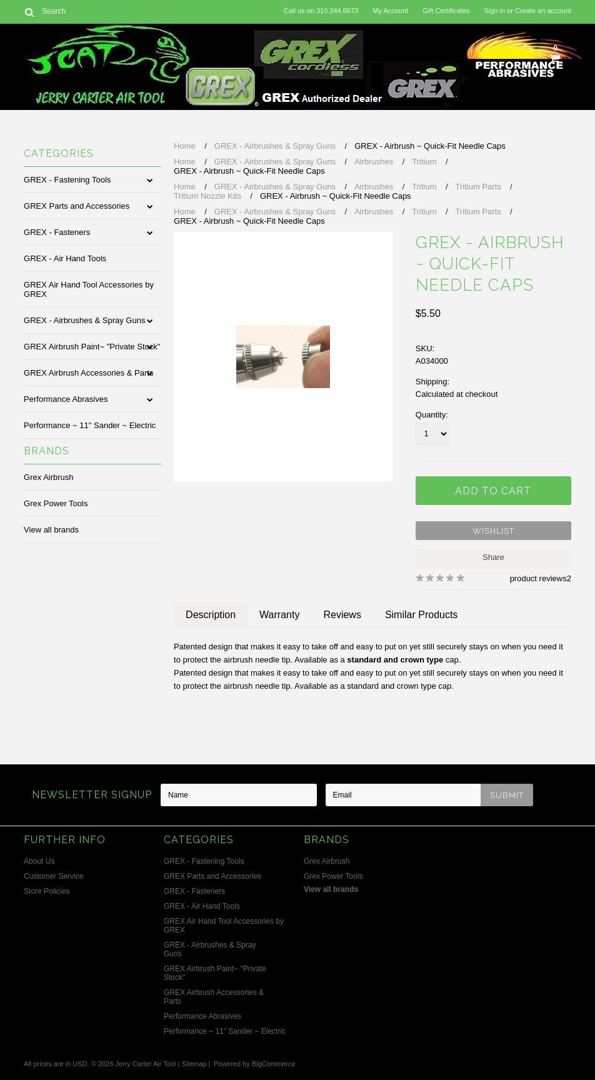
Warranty (279, 614)
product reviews (538, 578)
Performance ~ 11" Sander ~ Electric (90, 425)
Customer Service (53, 876)
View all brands (51, 529)
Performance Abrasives (66, 399)
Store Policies (46, 891)
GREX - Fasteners (57, 232)
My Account (390, 10)
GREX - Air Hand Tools (65, 258)
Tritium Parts (478, 186)
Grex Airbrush (48, 477)
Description (211, 614)
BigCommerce (274, 1064)
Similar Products (421, 614)
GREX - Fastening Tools (67, 179)
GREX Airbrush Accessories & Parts (88, 373)
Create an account (543, 10)
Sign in (494, 10)
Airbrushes (373, 161)
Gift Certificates (445, 10)
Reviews (342, 614)
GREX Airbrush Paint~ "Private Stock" (92, 346)
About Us (39, 861)
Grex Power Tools (56, 503)
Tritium (424, 161)
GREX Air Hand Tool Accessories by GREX (89, 289)
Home (185, 146)
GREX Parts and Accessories (76, 206)
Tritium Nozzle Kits (207, 196)
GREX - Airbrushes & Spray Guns (84, 320)
